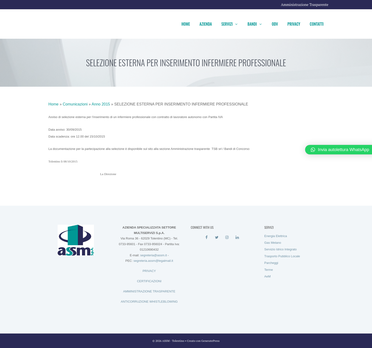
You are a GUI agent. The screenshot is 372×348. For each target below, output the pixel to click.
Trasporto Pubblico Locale (282, 256)
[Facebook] (206, 237)
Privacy (294, 24)
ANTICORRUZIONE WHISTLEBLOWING (149, 301)
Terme (268, 270)
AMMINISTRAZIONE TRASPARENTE (149, 291)
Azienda (206, 24)
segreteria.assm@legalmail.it (153, 260)
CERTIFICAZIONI (149, 281)
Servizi (232, 24)
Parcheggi (271, 263)
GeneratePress (210, 341)
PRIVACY (149, 271)
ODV (275, 24)
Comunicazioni (75, 104)
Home (185, 24)
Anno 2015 (101, 104)
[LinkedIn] (237, 237)
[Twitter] (217, 237)
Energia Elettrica (275, 236)
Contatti (317, 24)
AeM (267, 276)
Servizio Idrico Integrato (280, 249)
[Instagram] (227, 237)
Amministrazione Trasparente (304, 4)
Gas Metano (272, 242)
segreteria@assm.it (153, 255)
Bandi (257, 24)
